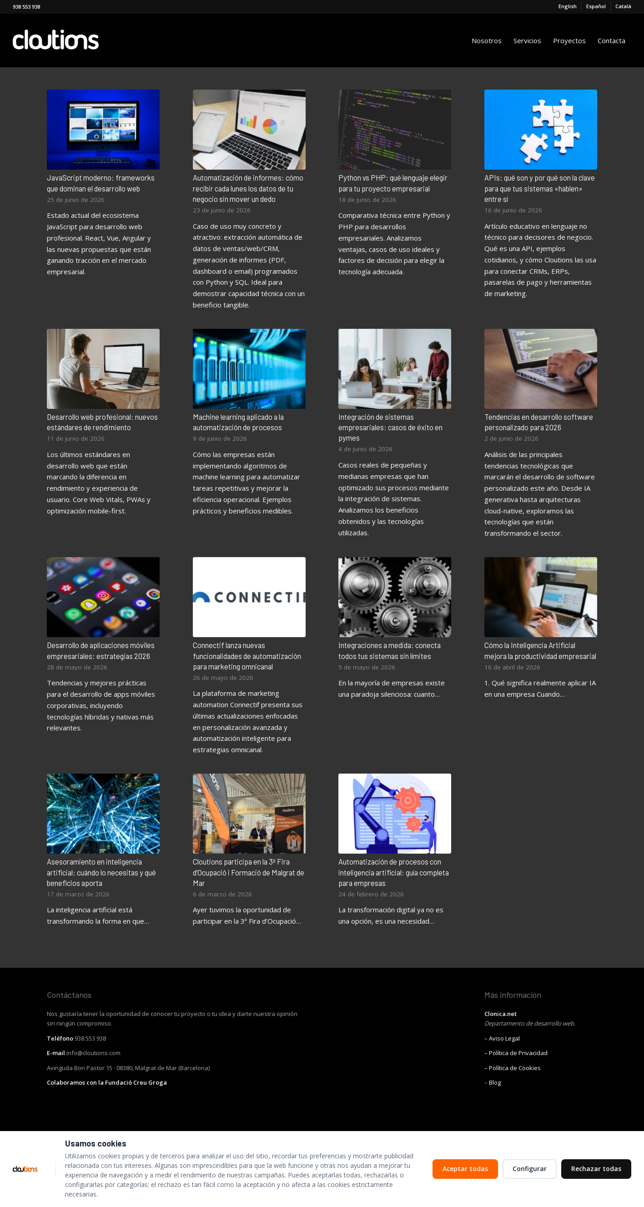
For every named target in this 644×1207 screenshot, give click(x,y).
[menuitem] (568, 6)
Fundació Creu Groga (136, 1082)
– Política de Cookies (512, 1068)
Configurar (530, 1168)
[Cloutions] (71, 40)
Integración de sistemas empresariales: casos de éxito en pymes (390, 427)
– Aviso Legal (502, 1038)
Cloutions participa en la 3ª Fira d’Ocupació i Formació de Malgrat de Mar (248, 872)
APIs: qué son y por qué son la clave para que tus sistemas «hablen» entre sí (539, 188)
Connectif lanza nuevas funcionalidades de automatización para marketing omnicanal (247, 655)
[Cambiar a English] (567, 6)
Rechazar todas (596, 1168)
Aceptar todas (465, 1168)
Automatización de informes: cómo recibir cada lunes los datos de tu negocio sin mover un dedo (248, 188)
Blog (495, 1082)
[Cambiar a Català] (623, 6)
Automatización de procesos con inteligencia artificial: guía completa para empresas (393, 872)
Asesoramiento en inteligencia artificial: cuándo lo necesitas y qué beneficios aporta (101, 872)
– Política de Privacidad (516, 1053)
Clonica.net (500, 1014)
